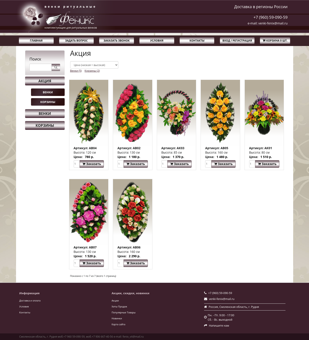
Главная (36, 40)
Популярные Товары (124, 312)
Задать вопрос (76, 40)
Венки (48, 92)
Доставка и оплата (30, 300)
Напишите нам (219, 325)
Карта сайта (118, 324)
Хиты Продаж (119, 306)
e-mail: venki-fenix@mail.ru (268, 23)
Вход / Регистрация (237, 40)
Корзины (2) (92, 71)
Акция (44, 81)
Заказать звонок (117, 40)
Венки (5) (76, 71)
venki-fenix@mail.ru (221, 299)
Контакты (197, 40)
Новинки (117, 318)
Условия (156, 40)
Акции (115, 300)
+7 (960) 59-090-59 (270, 17)
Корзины (47, 102)
